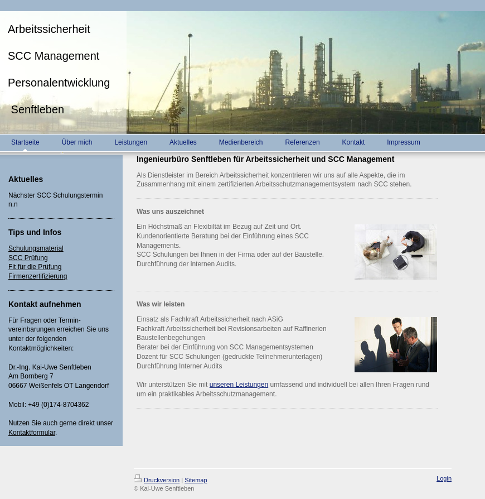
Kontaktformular (31, 432)
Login (444, 478)
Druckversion (157, 480)
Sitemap (196, 480)
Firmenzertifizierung (37, 276)
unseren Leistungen (239, 384)
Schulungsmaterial (36, 248)
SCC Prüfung (28, 258)
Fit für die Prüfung (34, 267)
